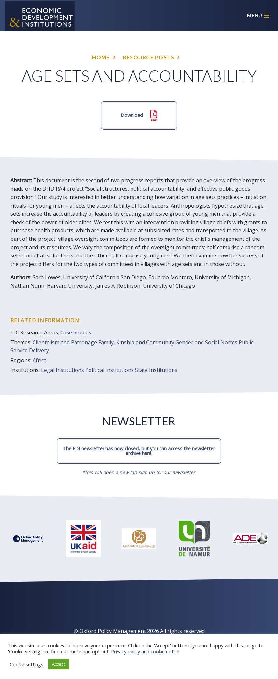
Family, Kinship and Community (136, 342)
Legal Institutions (62, 370)
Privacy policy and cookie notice (145, 651)
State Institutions (156, 370)
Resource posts (148, 57)
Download (139, 115)
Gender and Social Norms (206, 342)
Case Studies (75, 332)
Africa (40, 360)
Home (101, 57)
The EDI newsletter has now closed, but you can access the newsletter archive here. (139, 450)
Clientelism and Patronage (65, 342)
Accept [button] (58, 664)
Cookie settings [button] (26, 664)
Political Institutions (109, 370)
